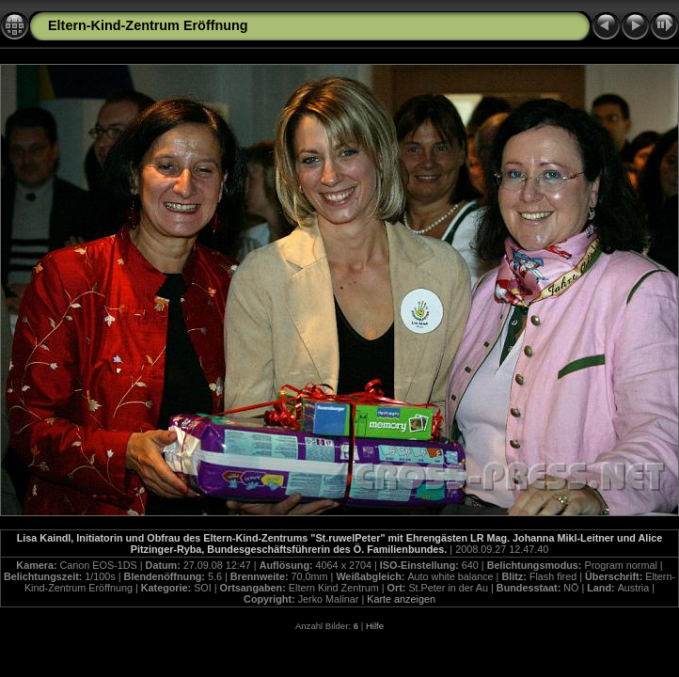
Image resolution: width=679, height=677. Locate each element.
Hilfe (375, 626)
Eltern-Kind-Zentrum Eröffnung (148, 25)
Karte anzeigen (401, 599)
